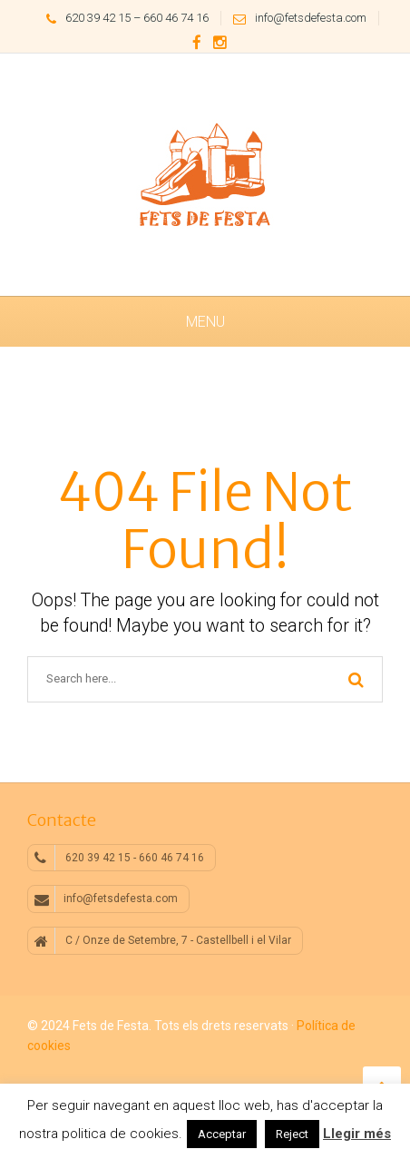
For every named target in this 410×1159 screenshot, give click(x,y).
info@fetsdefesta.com (295, 18)
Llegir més (357, 1133)
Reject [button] (292, 1134)
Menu (205, 321)
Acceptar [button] (222, 1134)
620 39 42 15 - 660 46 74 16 (119, 857)
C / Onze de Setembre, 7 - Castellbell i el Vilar (162, 941)
